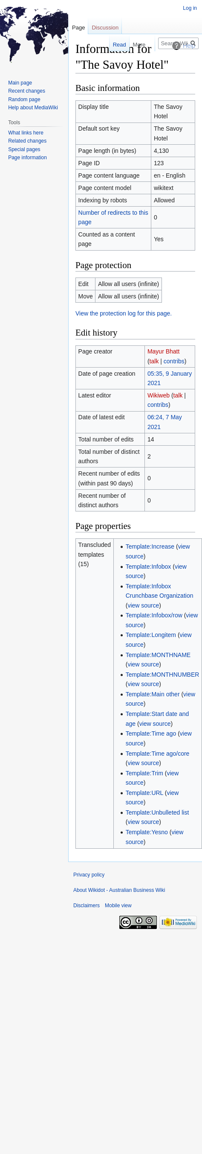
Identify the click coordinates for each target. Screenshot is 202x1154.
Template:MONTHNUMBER (162, 674)
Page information (27, 158)
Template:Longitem (151, 634)
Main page (20, 83)
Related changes (27, 141)
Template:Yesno (147, 832)
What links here (25, 133)
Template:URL (144, 792)
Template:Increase (150, 546)
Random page (24, 99)
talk (154, 361)
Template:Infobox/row (154, 615)
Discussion (105, 27)
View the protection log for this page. (123, 313)
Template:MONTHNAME (158, 654)
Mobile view (118, 906)
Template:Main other (153, 694)
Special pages (24, 149)
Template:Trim (144, 773)
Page (78, 27)
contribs (174, 361)
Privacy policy (88, 875)
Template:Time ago (151, 733)
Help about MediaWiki (33, 108)
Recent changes (26, 91)
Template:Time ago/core (158, 753)
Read (114, 44)
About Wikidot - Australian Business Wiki (119, 890)
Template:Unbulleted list (157, 812)
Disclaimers (86, 906)
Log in (190, 8)
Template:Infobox (148, 566)
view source (143, 605)
